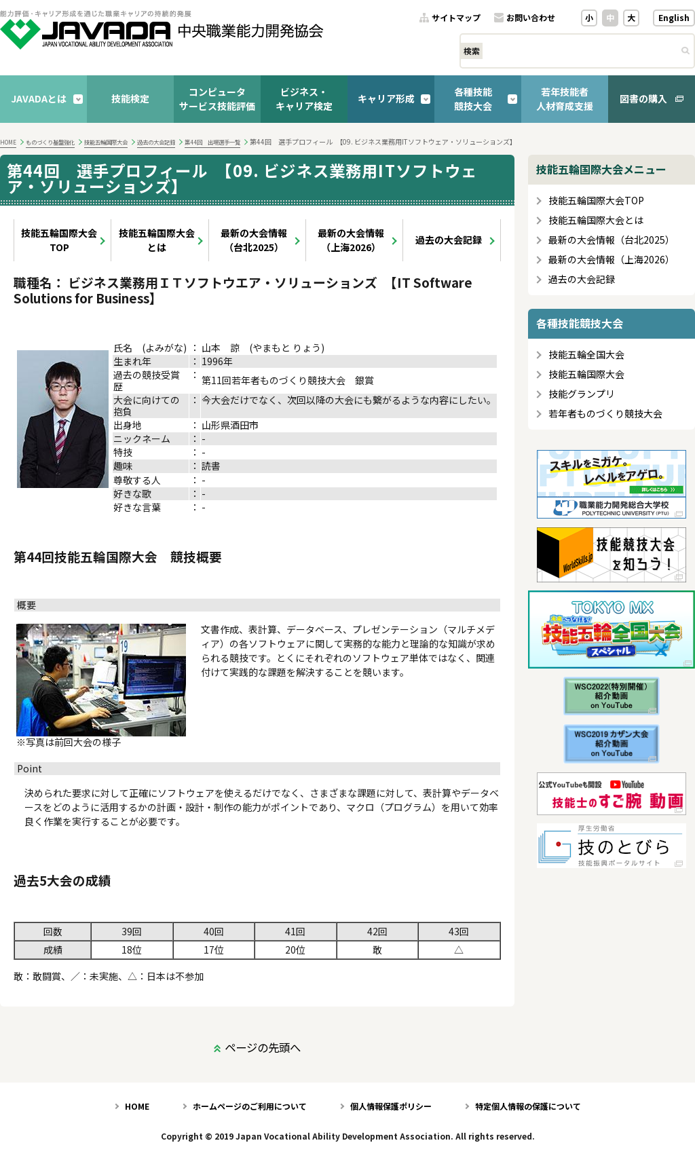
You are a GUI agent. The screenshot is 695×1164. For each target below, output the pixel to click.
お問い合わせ (530, 18)
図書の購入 (643, 98)
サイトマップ (456, 18)
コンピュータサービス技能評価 (217, 99)
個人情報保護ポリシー (391, 1106)
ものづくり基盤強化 (50, 142)
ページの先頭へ (263, 1047)
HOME (8, 142)
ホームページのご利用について (250, 1106)
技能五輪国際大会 (106, 142)
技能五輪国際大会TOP (59, 240)
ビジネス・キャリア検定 (304, 99)
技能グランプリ (581, 394)
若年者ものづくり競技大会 (605, 413)
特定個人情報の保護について (528, 1106)
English (674, 17)
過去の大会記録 (156, 142)
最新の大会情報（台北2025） (254, 240)
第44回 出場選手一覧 (212, 142)
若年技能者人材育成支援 (564, 99)
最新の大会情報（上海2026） (351, 240)
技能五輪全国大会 (586, 354)
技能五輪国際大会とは (157, 240)
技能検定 (130, 98)
